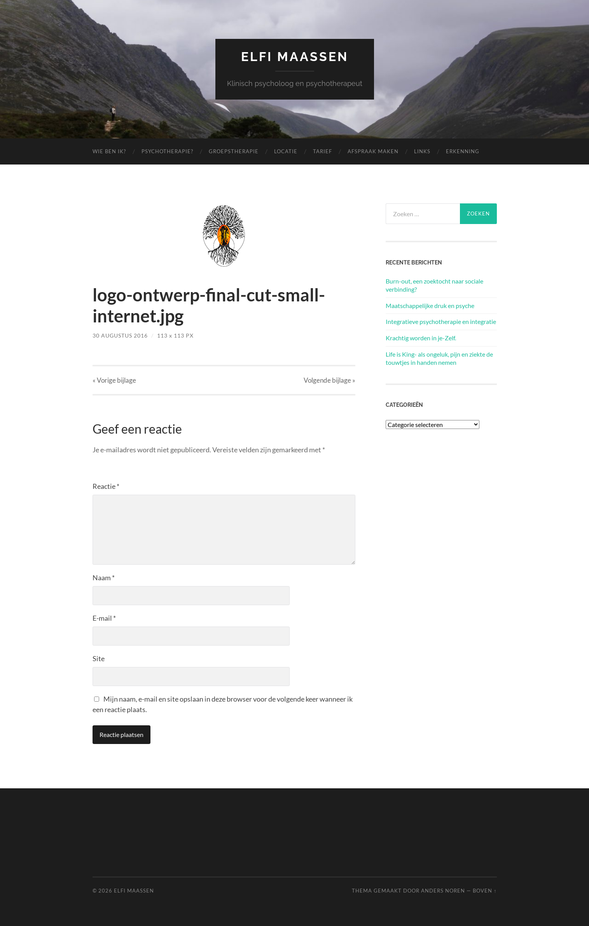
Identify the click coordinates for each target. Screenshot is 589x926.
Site (99, 658)
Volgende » (329, 380)
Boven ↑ (484, 890)
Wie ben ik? (109, 151)
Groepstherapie (234, 151)
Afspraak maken (373, 151)
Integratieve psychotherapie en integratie (441, 321)
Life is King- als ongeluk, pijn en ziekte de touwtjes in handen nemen (439, 358)
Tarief (322, 151)
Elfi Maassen (294, 56)
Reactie (106, 486)
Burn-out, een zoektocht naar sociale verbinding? (434, 285)
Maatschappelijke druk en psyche (430, 305)
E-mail (104, 618)
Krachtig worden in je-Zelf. (421, 337)
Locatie (285, 151)
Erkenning (462, 151)
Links (422, 151)
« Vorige (114, 380)
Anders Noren (443, 890)
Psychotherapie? (167, 151)
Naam (104, 577)
